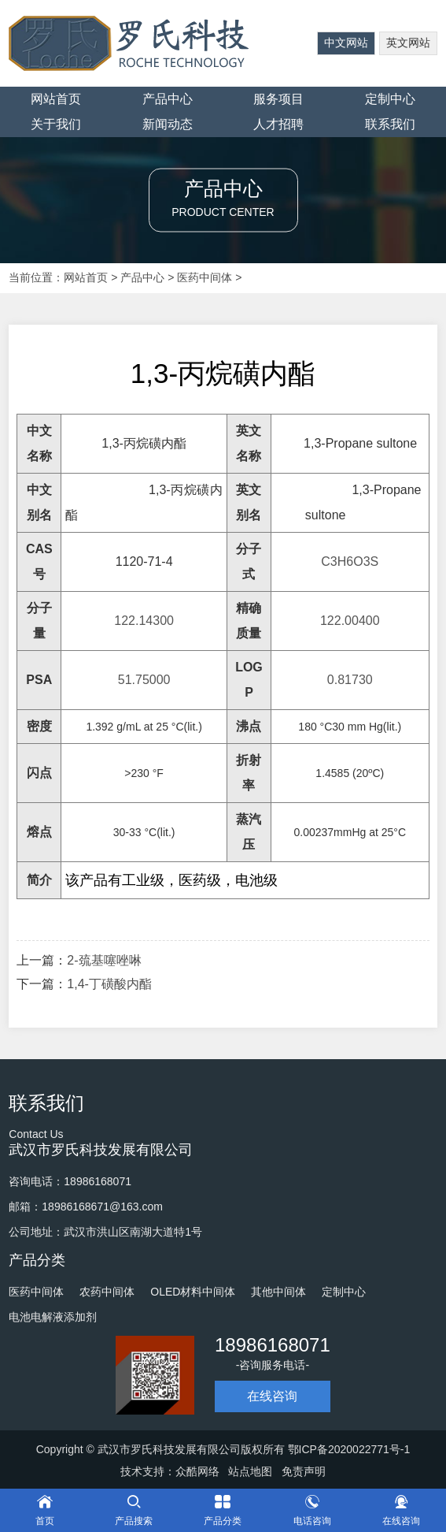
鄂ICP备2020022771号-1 (349, 1449)
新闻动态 (167, 124)
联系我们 (390, 124)
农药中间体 (107, 1291)
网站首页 (56, 99)
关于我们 (56, 124)
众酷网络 (197, 1471)
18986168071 (272, 1344)
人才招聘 (278, 124)
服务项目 (278, 99)
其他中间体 (278, 1291)
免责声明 (304, 1471)
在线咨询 (272, 1396)
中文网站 (346, 42)
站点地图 (250, 1471)
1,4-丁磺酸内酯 (109, 984)
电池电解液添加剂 (53, 1317)
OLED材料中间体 (192, 1291)
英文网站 (408, 42)
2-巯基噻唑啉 (104, 960)
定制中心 (390, 99)
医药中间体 (204, 277)
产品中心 (167, 99)
